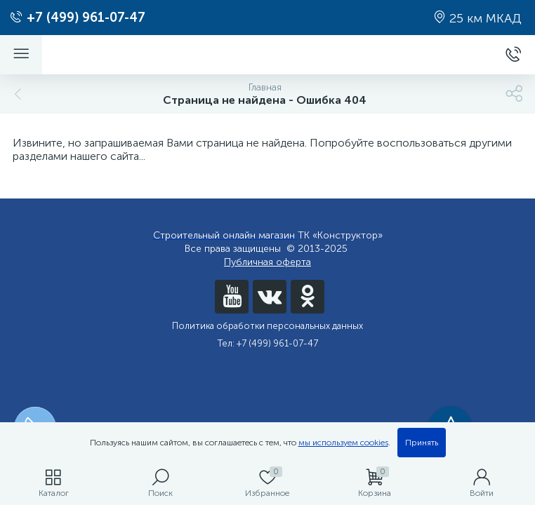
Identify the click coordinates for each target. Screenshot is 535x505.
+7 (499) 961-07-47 (78, 17)
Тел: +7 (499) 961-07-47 (268, 343)
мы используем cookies (343, 442)
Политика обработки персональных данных (267, 326)
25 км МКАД (477, 18)
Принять (421, 442)
